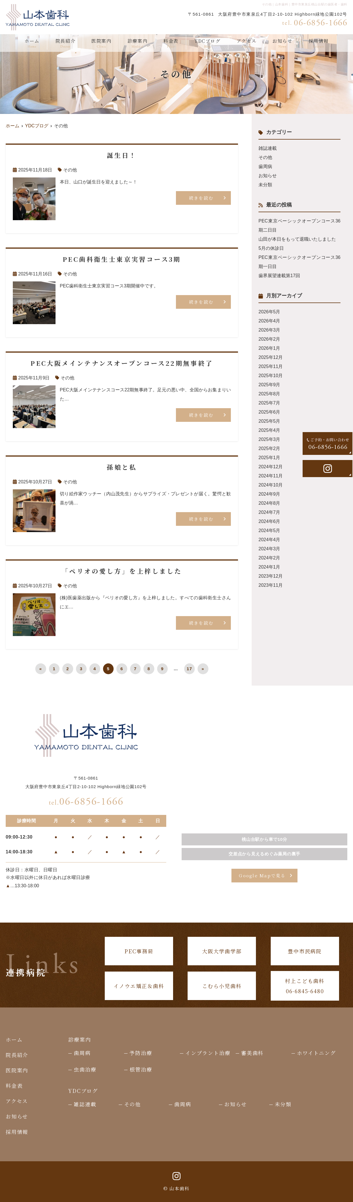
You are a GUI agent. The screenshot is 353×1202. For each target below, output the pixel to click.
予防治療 (141, 1052)
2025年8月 (269, 393)
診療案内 (137, 43)
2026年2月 (269, 339)
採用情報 (319, 43)
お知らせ (282, 43)
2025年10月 (270, 375)
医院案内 (101, 43)
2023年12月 (270, 576)
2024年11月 (270, 475)
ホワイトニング (316, 1052)
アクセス (246, 43)
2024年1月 (269, 567)
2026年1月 (269, 348)
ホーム (32, 43)
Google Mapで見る (262, 875)
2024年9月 (269, 494)
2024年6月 (269, 521)
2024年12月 (270, 466)
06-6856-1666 (86, 801)
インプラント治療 (207, 1052)
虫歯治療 (85, 1069)
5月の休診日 (271, 248)
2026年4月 (269, 320)
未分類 (265, 184)
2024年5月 (269, 530)
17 (189, 668)
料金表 (170, 43)
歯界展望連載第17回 (279, 275)
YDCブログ (207, 43)
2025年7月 (269, 402)
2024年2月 (269, 557)
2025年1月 (269, 457)
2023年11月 (270, 585)
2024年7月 (269, 512)
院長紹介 (65, 43)
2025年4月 (269, 430)
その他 (70, 169)
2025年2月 (269, 448)
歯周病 (265, 166)
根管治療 (141, 1069)
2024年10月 (270, 485)
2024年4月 (269, 539)
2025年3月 (269, 439)
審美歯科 (252, 1052)
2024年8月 (269, 503)
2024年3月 (269, 548)
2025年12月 (270, 357)
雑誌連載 (267, 148)
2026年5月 (269, 311)
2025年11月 (270, 366)
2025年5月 (269, 421)
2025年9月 (269, 384)
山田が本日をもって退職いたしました (297, 239)
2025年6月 (269, 412)
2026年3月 (269, 330)
